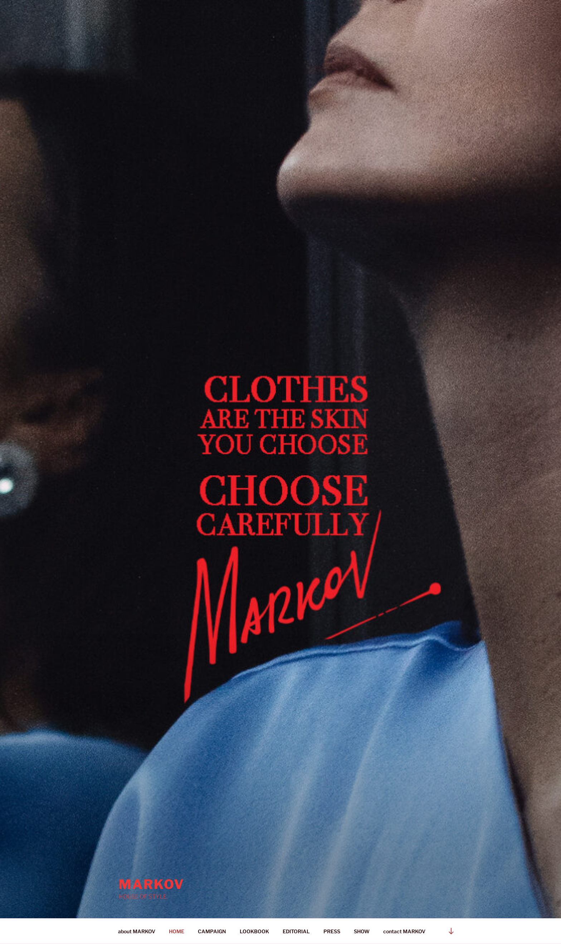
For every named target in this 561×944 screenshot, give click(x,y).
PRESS (331, 931)
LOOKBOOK (254, 931)
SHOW (362, 931)
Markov (152, 884)
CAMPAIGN (212, 931)
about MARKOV (136, 931)
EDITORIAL (296, 931)
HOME (176, 931)
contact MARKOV (404, 931)
